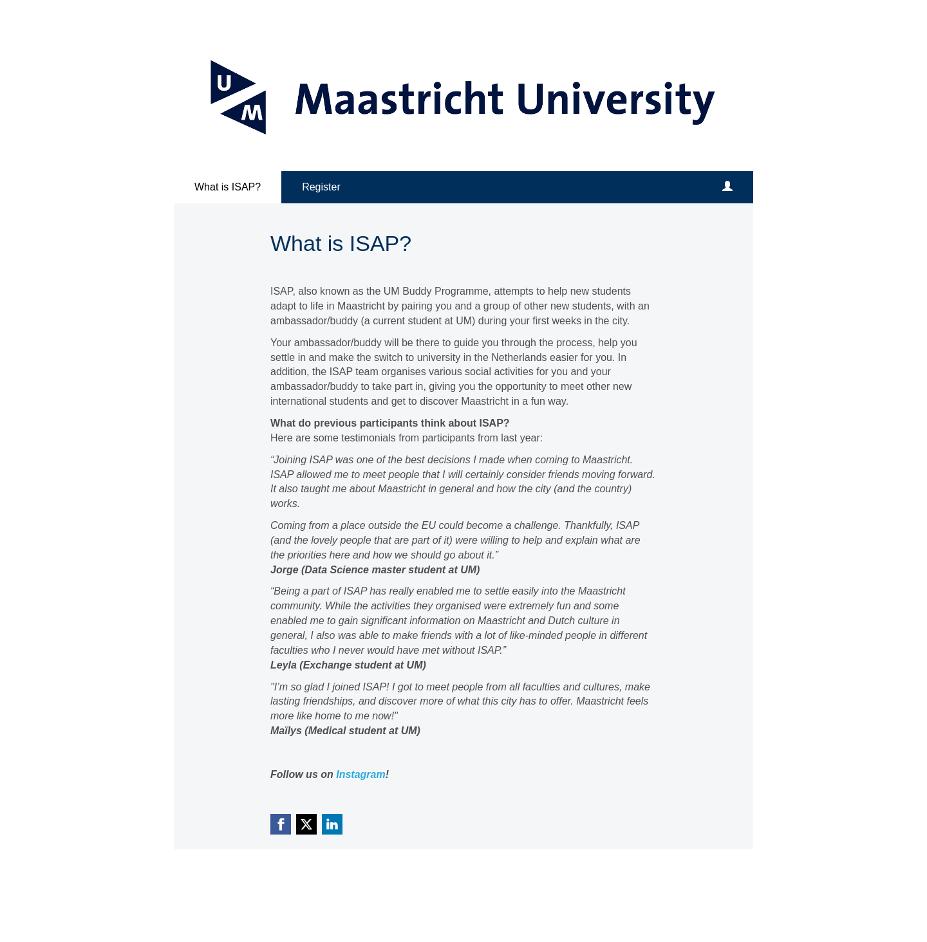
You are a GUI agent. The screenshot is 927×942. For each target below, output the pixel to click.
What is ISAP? (227, 186)
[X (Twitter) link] (306, 824)
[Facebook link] (280, 824)
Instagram (360, 774)
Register (321, 186)
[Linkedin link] (332, 824)
